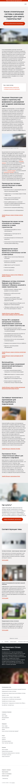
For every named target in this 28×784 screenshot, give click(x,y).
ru (2, 641)
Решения (6, 641)
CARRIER (13, 782)
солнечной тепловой (9, 172)
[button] (14, 638)
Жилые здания (13, 641)
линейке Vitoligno (11, 170)
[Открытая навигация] (25, 4)
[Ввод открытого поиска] (23, 4)
